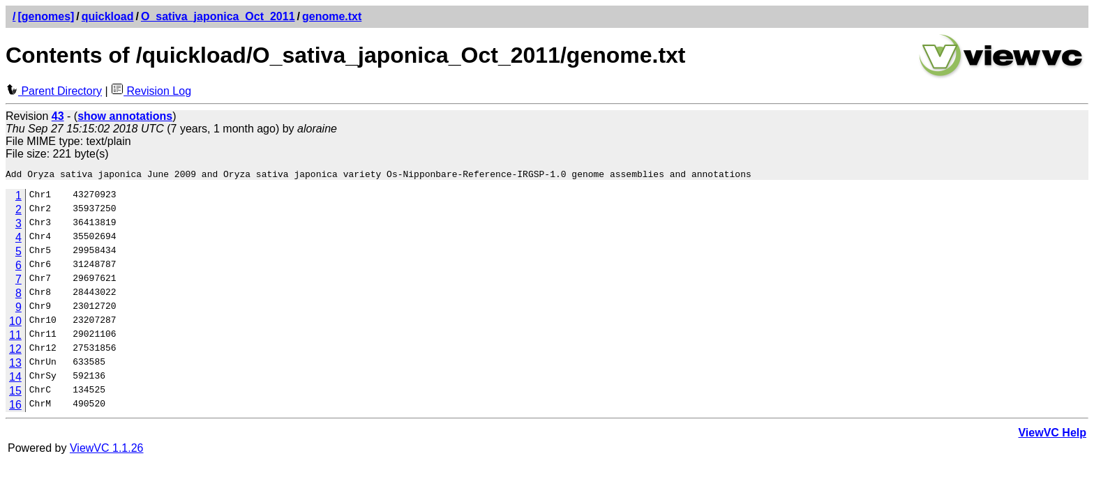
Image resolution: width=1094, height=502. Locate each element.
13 (15, 365)
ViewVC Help (1052, 435)
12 (15, 351)
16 (15, 407)
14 (15, 379)
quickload (108, 16)
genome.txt (331, 16)
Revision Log (151, 91)
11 (15, 337)
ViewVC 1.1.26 (107, 450)
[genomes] (45, 16)
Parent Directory (54, 91)
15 (15, 393)
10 (15, 323)
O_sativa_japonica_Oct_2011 (218, 16)
